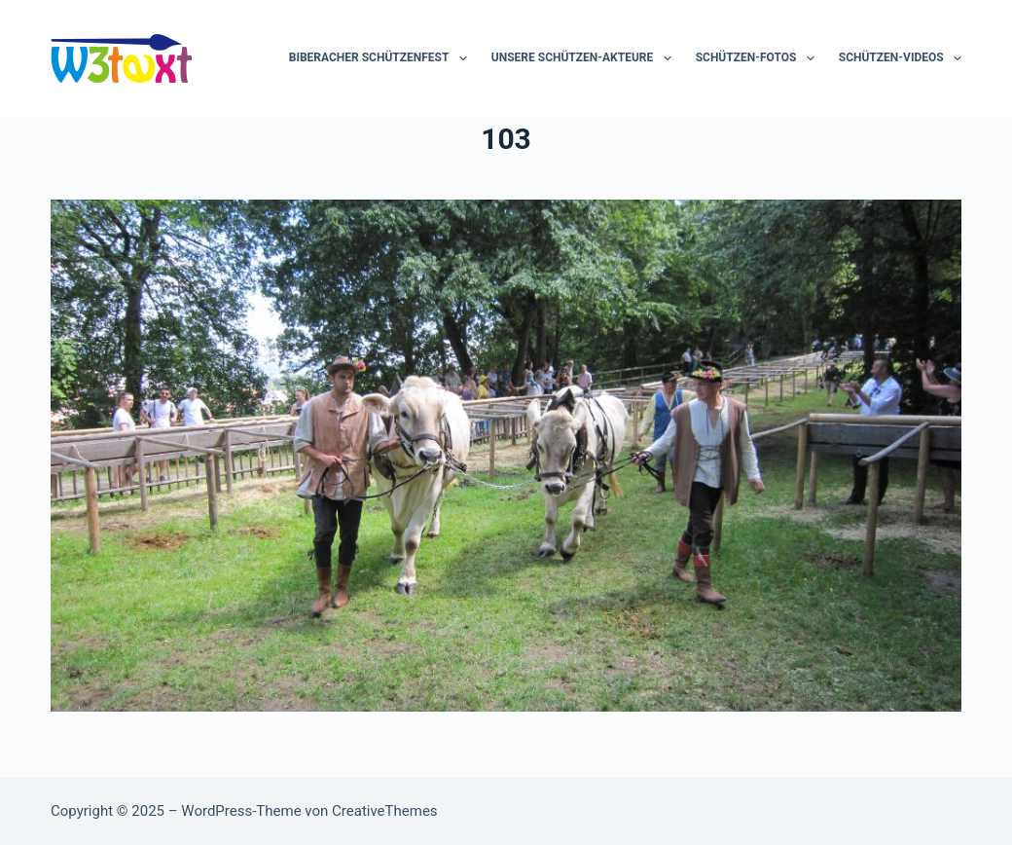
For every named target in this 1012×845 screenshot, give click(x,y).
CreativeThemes (385, 811)
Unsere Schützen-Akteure (585, 58)
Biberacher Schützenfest (382, 58)
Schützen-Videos (900, 58)
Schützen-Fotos (759, 58)
